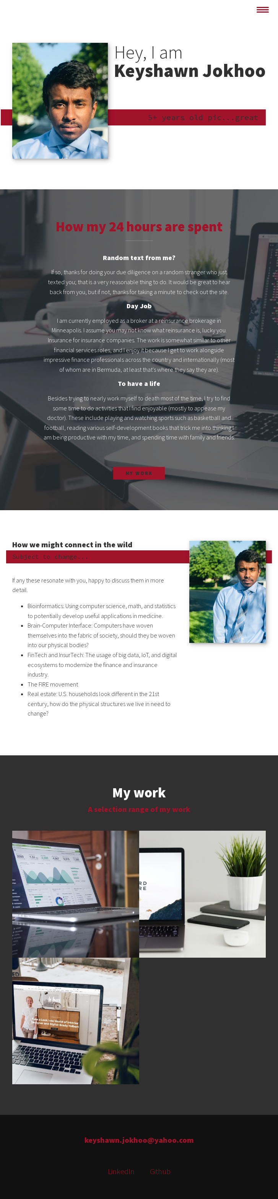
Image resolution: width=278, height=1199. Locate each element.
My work (139, 473)
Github (160, 1171)
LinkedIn (121, 1171)
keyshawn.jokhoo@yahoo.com (139, 1140)
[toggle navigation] (263, 9)
